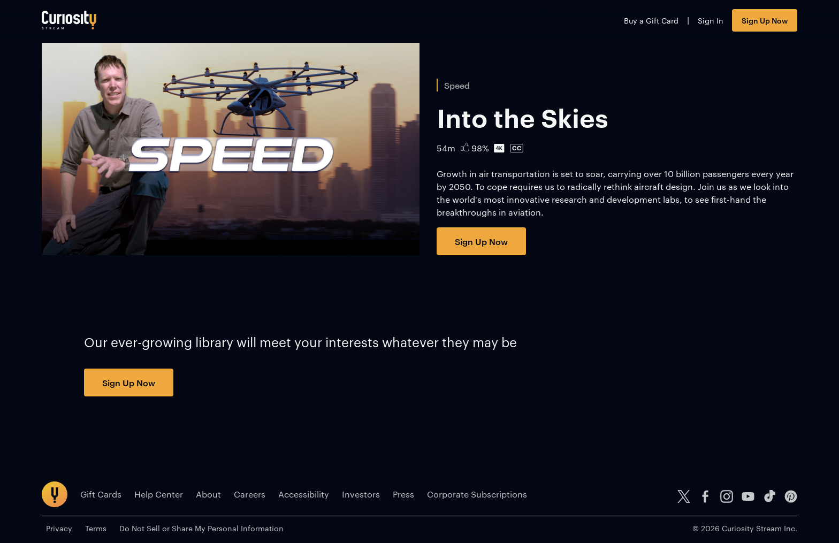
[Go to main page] (69, 20)
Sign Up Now (765, 20)
